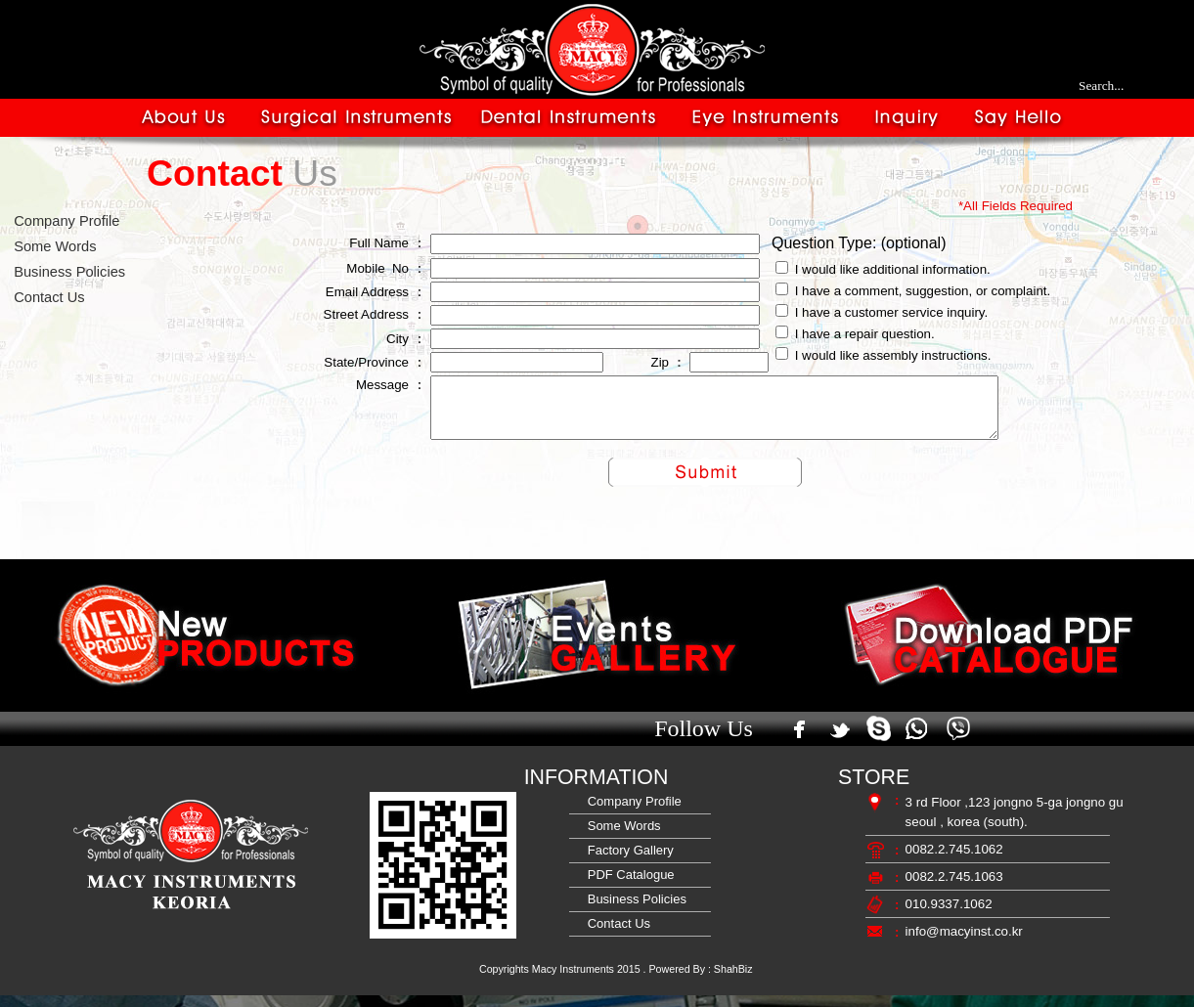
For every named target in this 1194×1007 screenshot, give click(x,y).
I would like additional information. (893, 269)
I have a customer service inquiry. (892, 312)
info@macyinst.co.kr (964, 943)
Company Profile (62, 221)
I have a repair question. (865, 334)
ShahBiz (733, 980)
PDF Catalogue (628, 886)
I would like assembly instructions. (893, 355)
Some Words (51, 246)
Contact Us (45, 297)
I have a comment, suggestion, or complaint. (923, 291)
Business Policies (65, 272)
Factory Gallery (627, 861)
